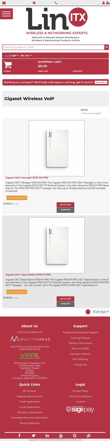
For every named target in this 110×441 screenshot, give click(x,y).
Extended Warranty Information (29, 417)
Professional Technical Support (80, 332)
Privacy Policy (80, 390)
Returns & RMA (80, 348)
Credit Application (29, 407)
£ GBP (11, 55)
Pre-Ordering (80, 359)
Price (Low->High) (91, 113)
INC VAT (26, 55)
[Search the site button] (106, 47)
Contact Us (80, 364)
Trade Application (29, 401)
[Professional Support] (33, 2)
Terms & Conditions (80, 396)
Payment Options (80, 353)
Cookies (80, 401)
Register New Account (30, 396)
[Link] (19, 436)
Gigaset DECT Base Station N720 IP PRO (28, 274)
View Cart (43, 71)
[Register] (108, 2)
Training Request (80, 337)
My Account (29, 390)
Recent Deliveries (30, 423)
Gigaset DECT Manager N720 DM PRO (26, 177)
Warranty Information (29, 412)
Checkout (78, 71)
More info (65, 210)
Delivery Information (80, 343)
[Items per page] (100, 311)
